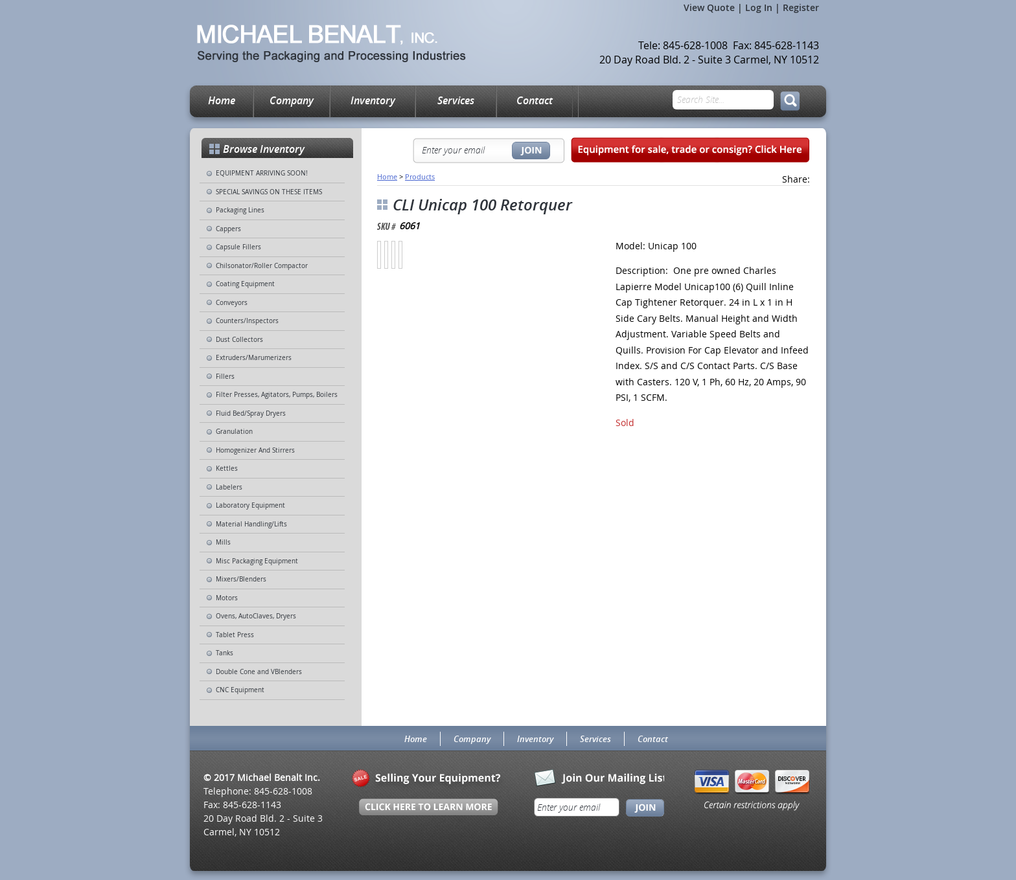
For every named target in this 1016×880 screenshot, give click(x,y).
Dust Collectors (239, 339)
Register (801, 7)
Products (420, 176)
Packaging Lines (240, 210)
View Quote (709, 7)
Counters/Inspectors (247, 321)
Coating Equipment (245, 284)
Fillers (225, 376)
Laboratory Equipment (250, 505)
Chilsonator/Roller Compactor (262, 266)
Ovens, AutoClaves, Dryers (256, 616)
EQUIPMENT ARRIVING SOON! (262, 173)
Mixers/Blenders (241, 579)
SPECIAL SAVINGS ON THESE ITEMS (269, 192)
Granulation (234, 431)
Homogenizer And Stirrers (255, 450)
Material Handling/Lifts (251, 524)
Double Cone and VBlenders (259, 672)
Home (221, 100)
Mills (223, 542)
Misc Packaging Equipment (257, 561)
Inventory (373, 100)
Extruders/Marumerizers (254, 358)
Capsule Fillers (238, 247)
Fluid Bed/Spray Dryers (251, 413)
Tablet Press (235, 635)
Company (292, 100)
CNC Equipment (240, 690)
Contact (534, 100)
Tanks (224, 653)
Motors (227, 598)
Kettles (227, 468)
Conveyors (232, 303)
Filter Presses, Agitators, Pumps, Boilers (277, 394)
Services (455, 100)
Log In (758, 7)
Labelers (229, 487)
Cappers (228, 229)
